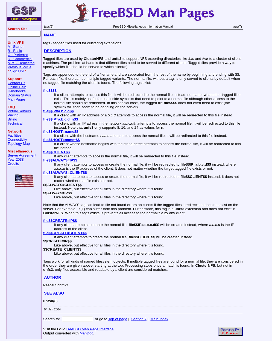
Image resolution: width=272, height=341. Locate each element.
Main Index (159, 319)
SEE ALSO (54, 293)
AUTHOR (52, 277)
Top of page (117, 319)
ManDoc (86, 333)
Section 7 (139, 319)
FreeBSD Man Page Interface (89, 329)
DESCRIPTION (57, 51)
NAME (50, 35)
